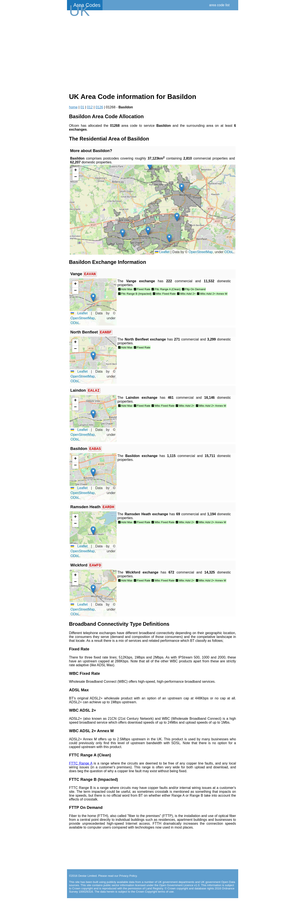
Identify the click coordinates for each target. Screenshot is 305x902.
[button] (169, 238)
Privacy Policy (128, 879)
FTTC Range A (80, 767)
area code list (219, 5)
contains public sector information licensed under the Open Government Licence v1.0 (145, 889)
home (73, 107)
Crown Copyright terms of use (155, 895)
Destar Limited (87, 879)
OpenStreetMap (201, 252)
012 (90, 107)
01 (82, 107)
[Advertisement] (152, 54)
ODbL (228, 252)
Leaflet (162, 252)
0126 (99, 107)
